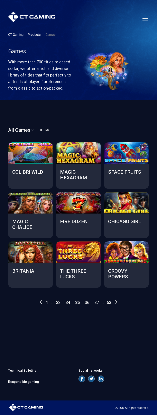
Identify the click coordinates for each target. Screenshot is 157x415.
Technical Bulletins (22, 370)
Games (51, 35)
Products (34, 35)
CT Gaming (16, 35)
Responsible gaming (23, 382)
